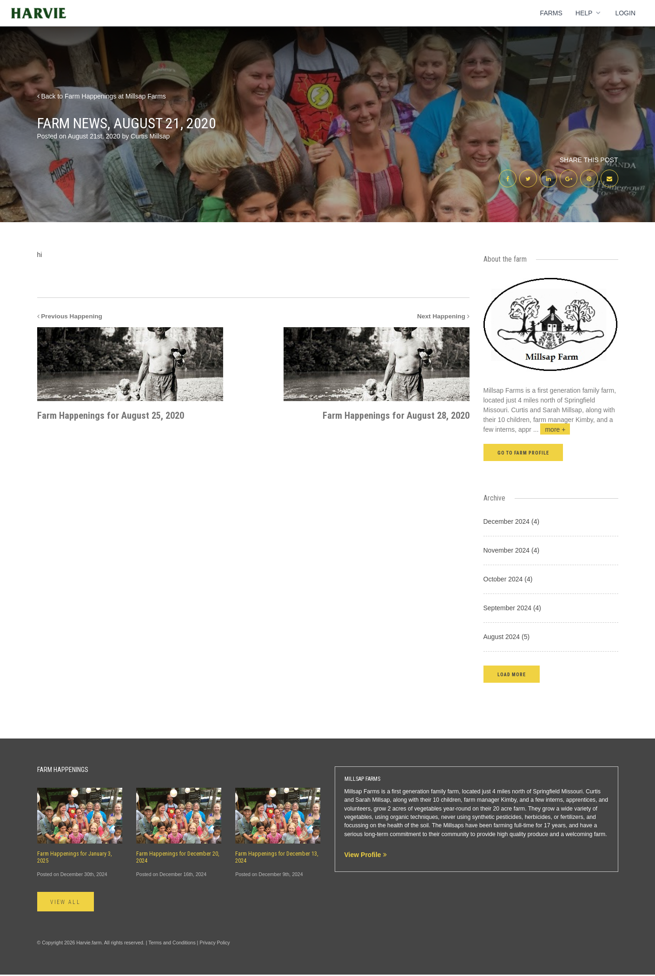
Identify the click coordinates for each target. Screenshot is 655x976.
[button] (511, 675)
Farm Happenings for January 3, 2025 (74, 858)
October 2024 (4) (508, 580)
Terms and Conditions (172, 944)
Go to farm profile (523, 454)
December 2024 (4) (511, 522)
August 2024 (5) (506, 637)
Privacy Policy (214, 944)
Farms (551, 13)
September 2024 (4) (512, 609)
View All (66, 903)
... (551, 430)
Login (625, 13)
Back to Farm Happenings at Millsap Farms (101, 96)
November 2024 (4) (511, 551)
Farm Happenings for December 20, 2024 (177, 858)
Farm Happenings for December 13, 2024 (276, 858)
